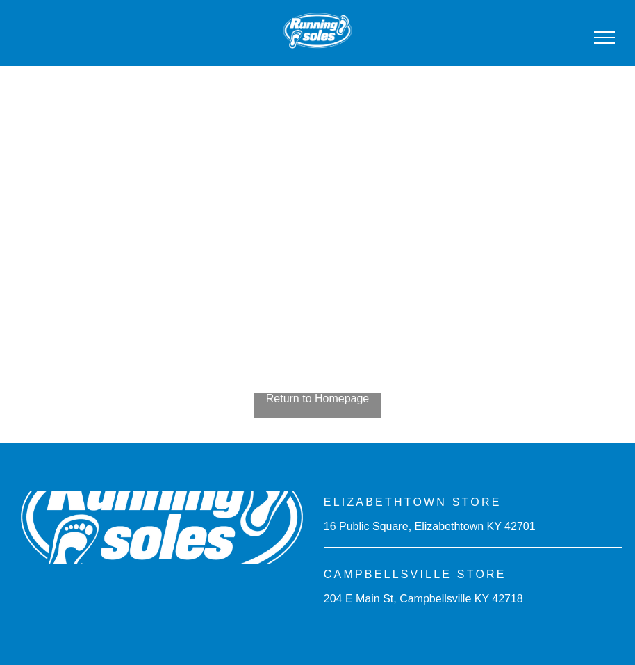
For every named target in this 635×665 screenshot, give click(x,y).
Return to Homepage (318, 398)
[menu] (604, 37)
